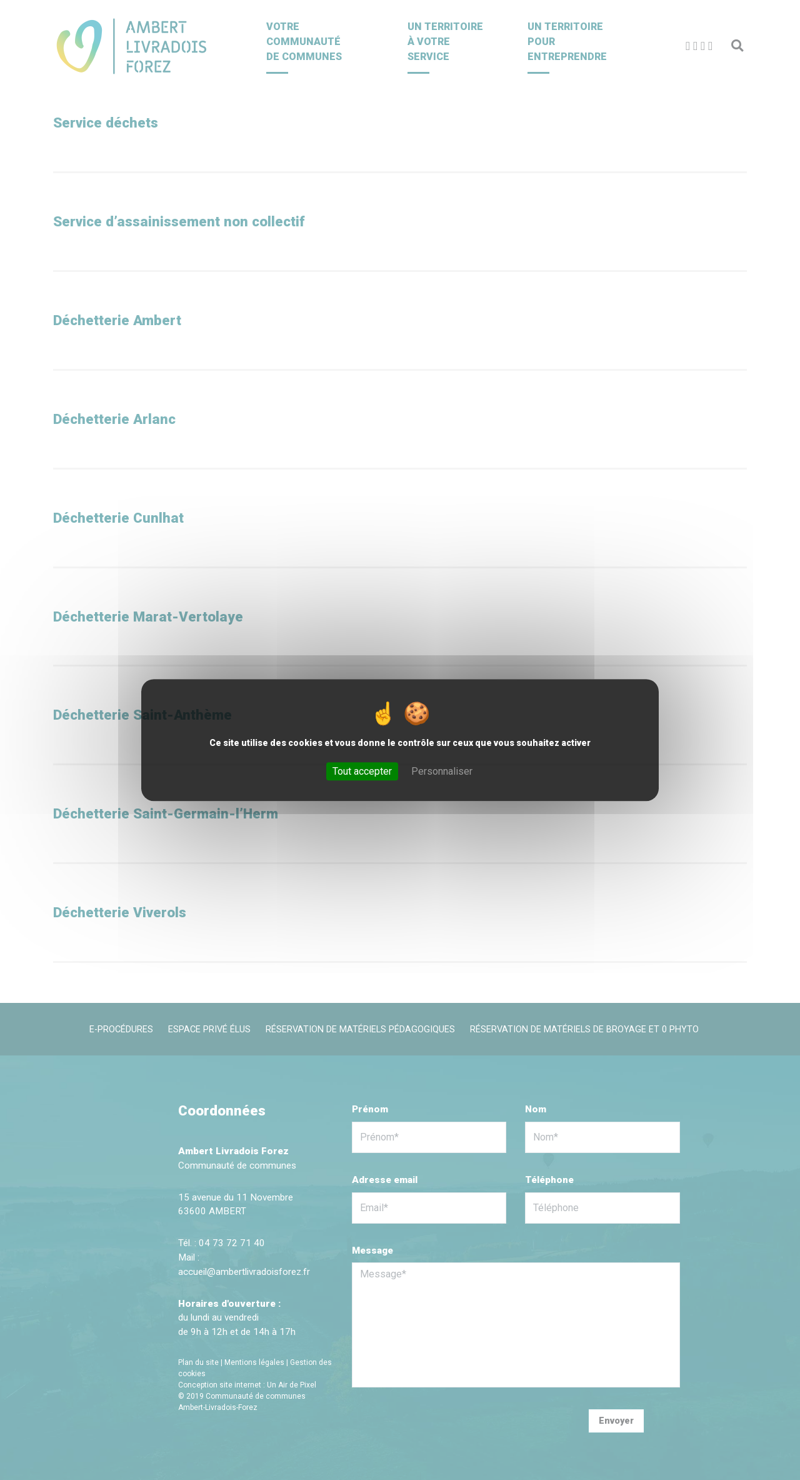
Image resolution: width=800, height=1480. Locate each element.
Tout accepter (362, 771)
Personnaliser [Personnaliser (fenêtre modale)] (441, 771)
